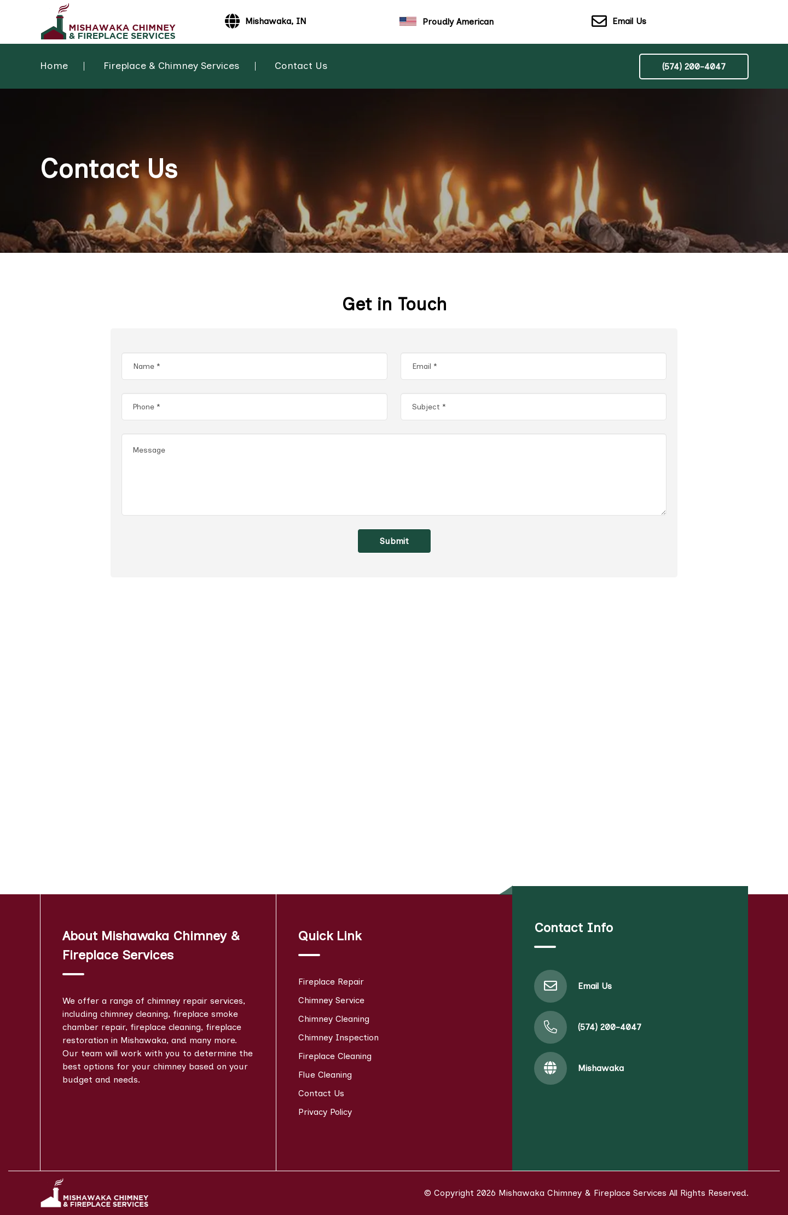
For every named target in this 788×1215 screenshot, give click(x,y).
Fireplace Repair (331, 981)
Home (54, 66)
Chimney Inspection (338, 1037)
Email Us (619, 22)
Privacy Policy (325, 1112)
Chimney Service (331, 1000)
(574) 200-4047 (694, 66)
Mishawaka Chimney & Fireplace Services (583, 1193)
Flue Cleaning (325, 1074)
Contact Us (301, 66)
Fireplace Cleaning (335, 1056)
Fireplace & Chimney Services (171, 66)
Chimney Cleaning (333, 1019)
